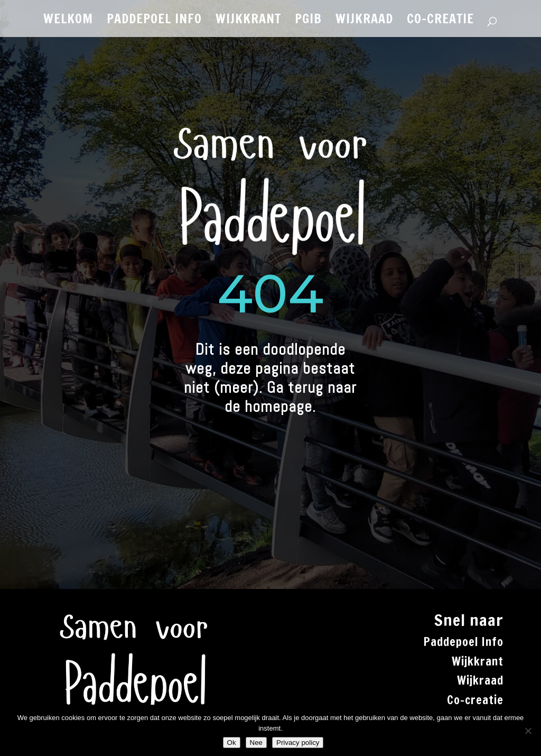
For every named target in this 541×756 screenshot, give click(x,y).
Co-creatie (475, 700)
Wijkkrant (477, 661)
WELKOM (68, 21)
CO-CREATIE (440, 21)
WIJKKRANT (248, 21)
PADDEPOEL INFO (154, 21)
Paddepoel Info (463, 641)
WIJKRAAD (364, 21)
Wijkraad (480, 680)
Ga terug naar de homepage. (291, 397)
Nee (256, 742)
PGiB (308, 21)
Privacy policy (297, 742)
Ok (231, 742)
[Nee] (528, 730)
